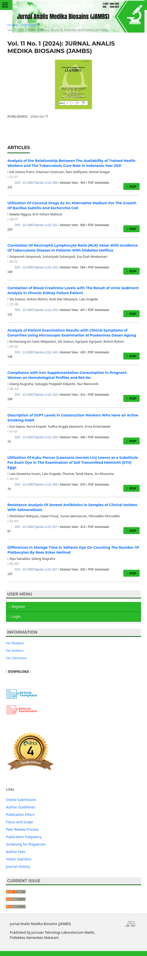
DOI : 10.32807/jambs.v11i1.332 (36, 267)
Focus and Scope (19, 822)
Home (12, 25)
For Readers (15, 643)
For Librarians (16, 658)
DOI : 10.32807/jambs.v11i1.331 (36, 225)
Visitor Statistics (18, 859)
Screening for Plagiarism (26, 844)
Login (15, 616)
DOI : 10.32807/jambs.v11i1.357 (36, 527)
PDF (132, 186)
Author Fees (15, 851)
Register (17, 606)
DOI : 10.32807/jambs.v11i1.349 (36, 437)
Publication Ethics (20, 814)
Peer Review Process (22, 829)
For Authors (15, 650)
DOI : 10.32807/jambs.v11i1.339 (36, 310)
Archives (29, 25)
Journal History (18, 866)
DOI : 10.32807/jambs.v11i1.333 (36, 394)
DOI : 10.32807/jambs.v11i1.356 (36, 484)
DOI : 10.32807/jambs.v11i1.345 (36, 352)
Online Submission (21, 799)
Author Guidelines (20, 807)
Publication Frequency (24, 836)
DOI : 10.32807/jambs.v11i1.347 (36, 569)
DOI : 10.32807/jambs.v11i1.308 (36, 182)
